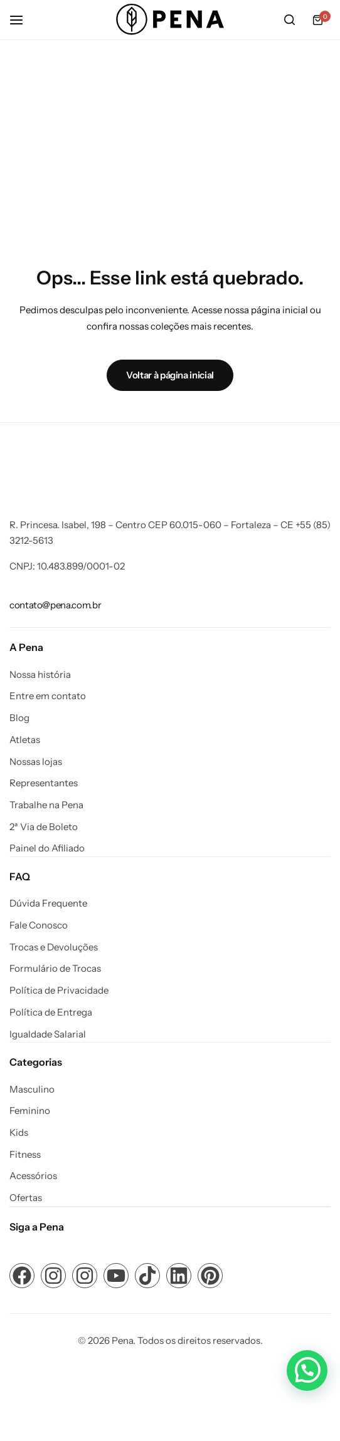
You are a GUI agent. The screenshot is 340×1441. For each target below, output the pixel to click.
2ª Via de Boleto (43, 827)
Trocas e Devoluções (53, 947)
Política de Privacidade (59, 990)
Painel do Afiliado (47, 848)
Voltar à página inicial (170, 375)
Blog (19, 718)
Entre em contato (47, 696)
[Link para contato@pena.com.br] (55, 605)
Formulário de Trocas (55, 968)
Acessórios (33, 1176)
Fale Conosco (38, 925)
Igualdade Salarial (47, 1034)
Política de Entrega (50, 1012)
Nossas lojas (35, 761)
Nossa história (40, 674)
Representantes (43, 783)
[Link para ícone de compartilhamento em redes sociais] (22, 1275)
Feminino (29, 1110)
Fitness (25, 1154)
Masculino (32, 1089)
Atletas (24, 740)
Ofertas (25, 1198)
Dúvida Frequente (48, 903)
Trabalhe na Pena (46, 805)
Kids (18, 1132)
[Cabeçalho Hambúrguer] (22, 20)
